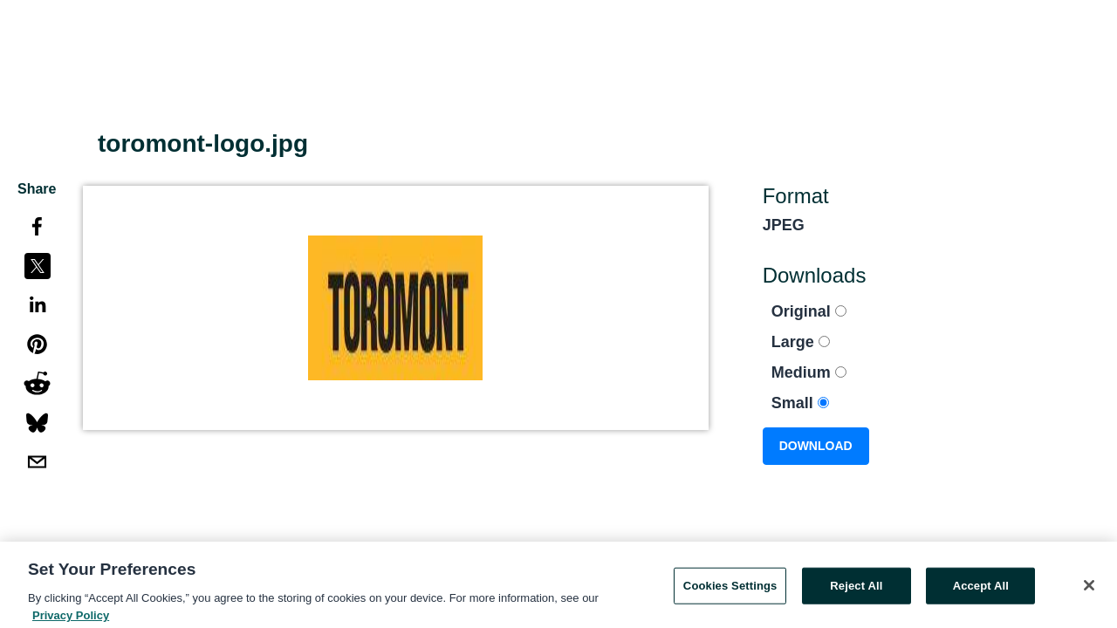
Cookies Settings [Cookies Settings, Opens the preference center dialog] (730, 589)
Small (800, 403)
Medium (808, 372)
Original (808, 311)
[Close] (1089, 589)
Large (800, 342)
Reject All (856, 589)
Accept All (981, 589)
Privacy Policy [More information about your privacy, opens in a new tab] (70, 618)
